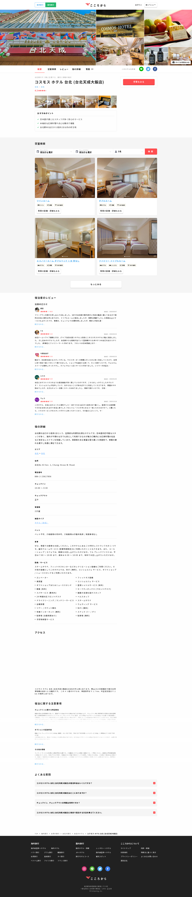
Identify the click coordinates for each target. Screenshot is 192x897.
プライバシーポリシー (129, 856)
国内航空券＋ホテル (103, 852)
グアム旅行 (48, 852)
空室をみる (138, 82)
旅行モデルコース (82, 856)
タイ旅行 (61, 856)
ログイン (138, 5)
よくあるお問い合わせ (149, 856)
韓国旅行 (61, 852)
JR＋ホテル (80, 852)
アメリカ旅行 (49, 860)
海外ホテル (55, 848)
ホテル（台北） (41, 522)
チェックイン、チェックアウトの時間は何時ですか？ (58, 803)
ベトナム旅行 (36, 860)
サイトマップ (126, 848)
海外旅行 (40, 5)
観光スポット (101, 856)
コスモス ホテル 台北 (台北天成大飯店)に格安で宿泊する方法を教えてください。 (70, 812)
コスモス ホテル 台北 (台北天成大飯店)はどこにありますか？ (62, 793)
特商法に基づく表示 (148, 852)
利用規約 (124, 852)
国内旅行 (50, 5)
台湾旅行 (34, 856)
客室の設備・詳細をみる (49, 211)
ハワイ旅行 (35, 852)
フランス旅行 (63, 860)
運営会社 (124, 860)
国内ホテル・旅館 (82, 848)
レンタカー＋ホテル (103, 848)
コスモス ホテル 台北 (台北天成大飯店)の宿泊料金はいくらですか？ (64, 783)
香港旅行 (47, 856)
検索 (151, 151)
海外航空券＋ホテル (38, 848)
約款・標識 (145, 848)
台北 (36, 87)
